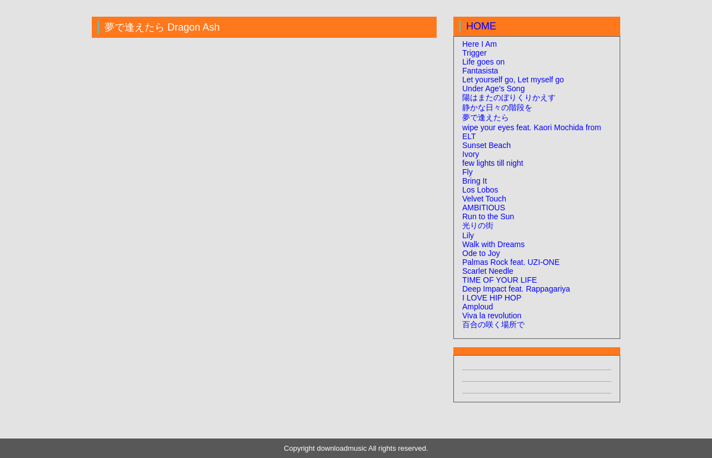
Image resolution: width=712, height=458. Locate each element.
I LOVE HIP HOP (491, 297)
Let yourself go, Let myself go (513, 79)
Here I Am (479, 44)
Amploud (477, 306)
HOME (481, 26)
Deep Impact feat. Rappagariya (516, 288)
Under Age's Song (493, 88)
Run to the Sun (488, 216)
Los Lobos (480, 189)
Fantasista (480, 70)
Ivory (470, 154)
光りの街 (477, 225)
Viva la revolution (491, 315)
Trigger (474, 52)
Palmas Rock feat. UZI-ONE (511, 262)
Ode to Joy (481, 253)
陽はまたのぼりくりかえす (509, 97)
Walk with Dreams (493, 244)
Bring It (474, 180)
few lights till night (492, 163)
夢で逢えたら (485, 117)
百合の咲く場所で (493, 324)
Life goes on (483, 61)
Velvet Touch (484, 198)
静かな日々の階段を (497, 107)
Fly (467, 172)
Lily (468, 235)
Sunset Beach (486, 145)
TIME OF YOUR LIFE (499, 279)
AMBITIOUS (483, 207)
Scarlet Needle (487, 271)
